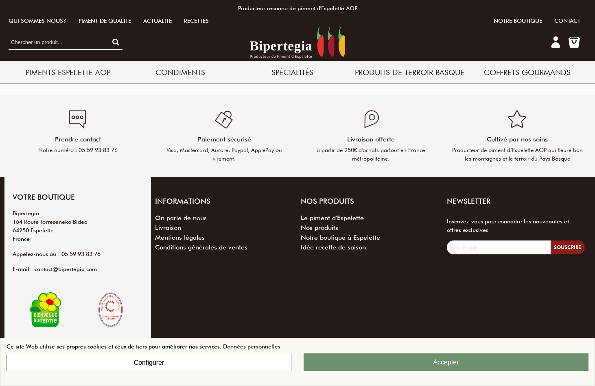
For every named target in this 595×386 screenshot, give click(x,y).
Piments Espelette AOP (68, 72)
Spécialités (292, 72)
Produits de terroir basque (409, 72)
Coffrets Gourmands (527, 72)
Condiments (180, 72)
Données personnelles (251, 346)
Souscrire (567, 247)
